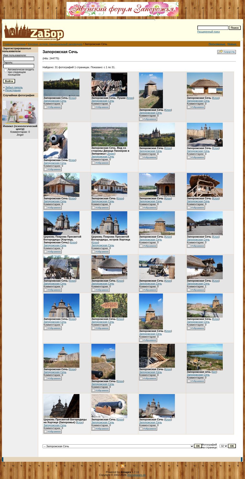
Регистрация (13, 90)
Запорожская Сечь (55, 100)
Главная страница (14, 44)
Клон (72, 97)
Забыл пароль (14, 87)
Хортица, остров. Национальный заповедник (55, 44)
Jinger (111, 153)
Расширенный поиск (208, 31)
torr (214, 371)
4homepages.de (136, 474)
